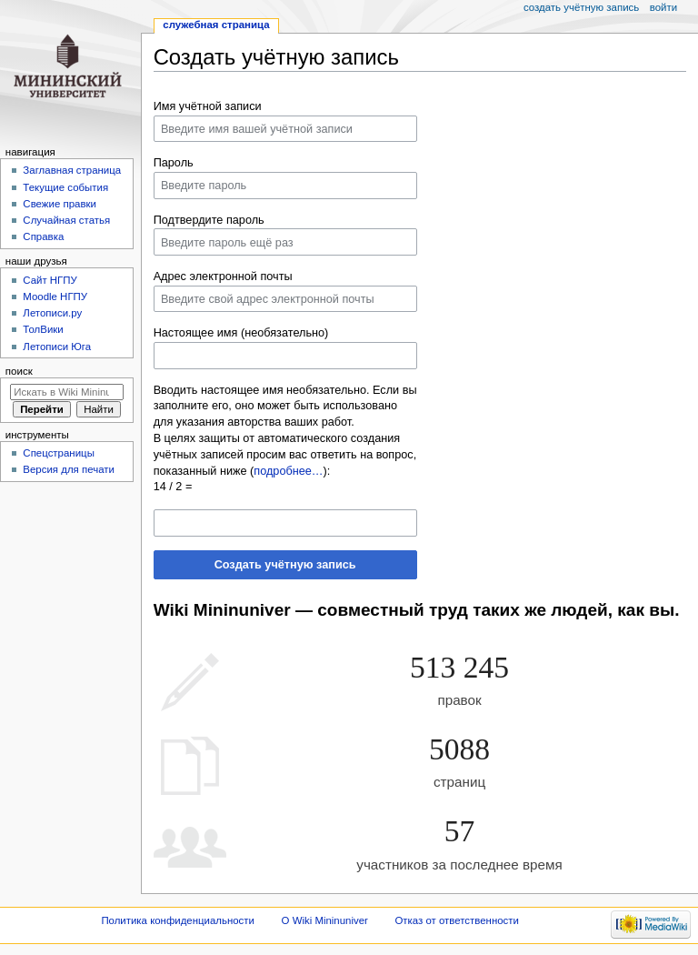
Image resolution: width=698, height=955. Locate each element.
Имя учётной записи (208, 106)
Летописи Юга (57, 346)
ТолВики (43, 329)
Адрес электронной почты (223, 276)
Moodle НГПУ (55, 296)
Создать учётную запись (285, 564)
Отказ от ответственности (456, 920)
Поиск (19, 371)
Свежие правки (59, 203)
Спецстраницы (59, 452)
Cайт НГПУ (49, 280)
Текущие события (65, 187)
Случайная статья (66, 220)
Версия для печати (69, 469)
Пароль (174, 162)
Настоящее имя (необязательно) (241, 333)
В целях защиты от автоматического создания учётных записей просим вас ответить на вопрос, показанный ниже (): (285, 455)
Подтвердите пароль (209, 220)
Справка (43, 236)
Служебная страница (216, 24)
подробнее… (288, 471)
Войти (663, 7)
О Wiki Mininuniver (325, 920)
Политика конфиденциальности (177, 920)
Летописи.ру (52, 312)
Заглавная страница (72, 170)
